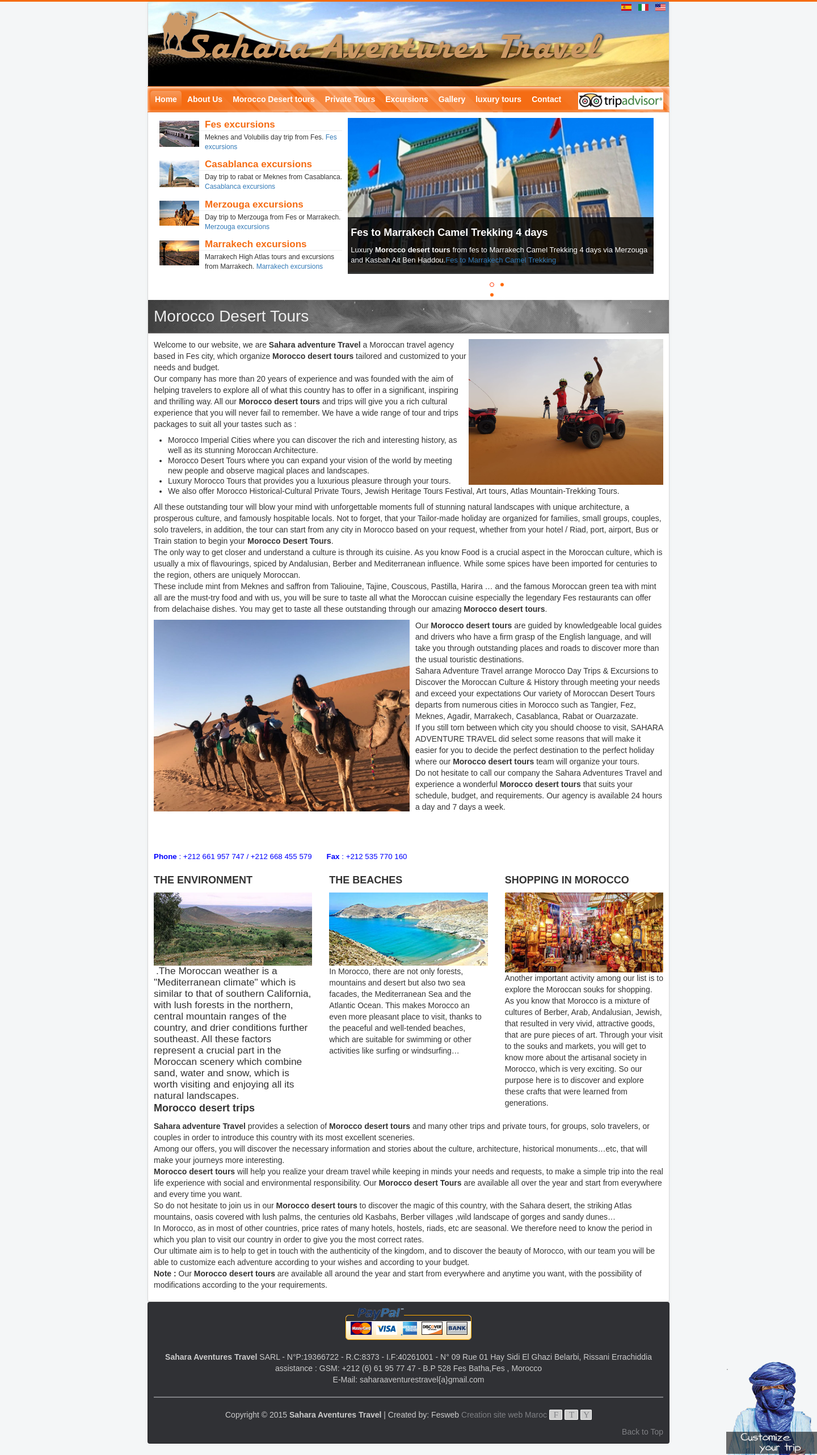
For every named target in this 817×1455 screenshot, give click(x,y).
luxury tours (498, 99)
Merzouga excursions (237, 227)
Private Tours (350, 99)
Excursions (406, 99)
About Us (204, 99)
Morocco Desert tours (274, 99)
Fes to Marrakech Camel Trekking (500, 260)
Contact (546, 99)
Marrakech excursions (289, 266)
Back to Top (642, 1431)
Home (166, 99)
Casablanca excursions (240, 187)
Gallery (452, 99)
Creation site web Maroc (504, 1414)
